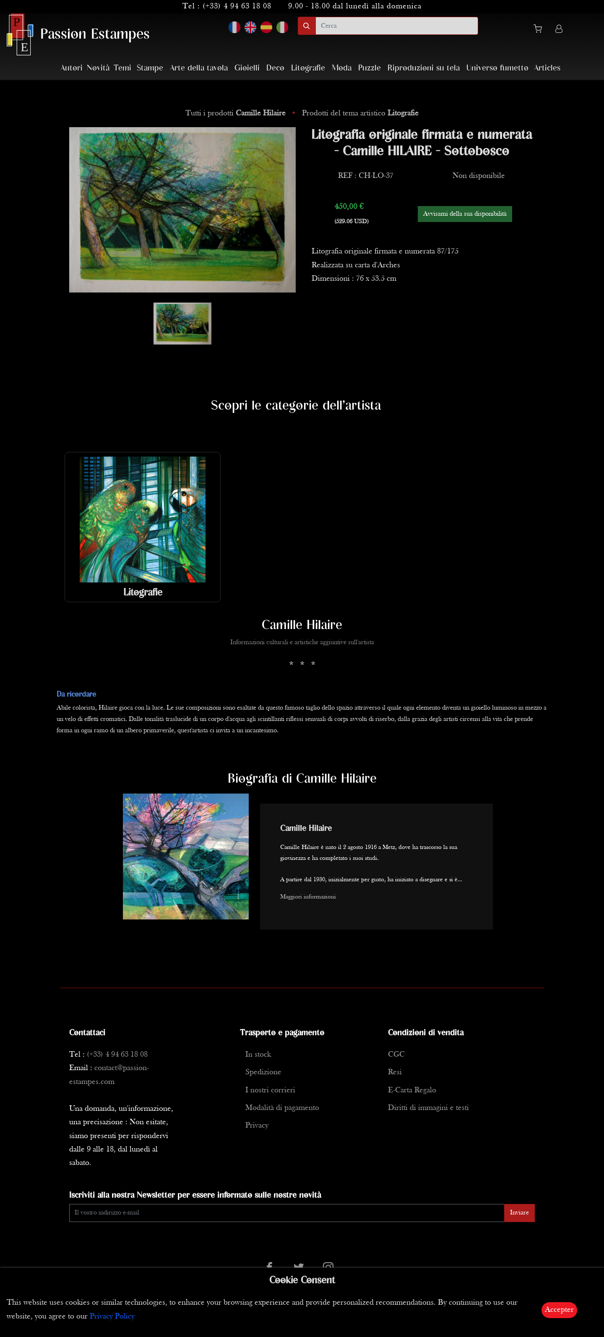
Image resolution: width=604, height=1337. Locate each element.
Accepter (559, 1310)
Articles (547, 68)
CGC (396, 1055)
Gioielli (247, 68)
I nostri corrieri (270, 1090)
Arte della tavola (199, 68)
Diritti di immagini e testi (428, 1108)
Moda (341, 68)
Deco (275, 68)
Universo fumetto (497, 68)
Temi (122, 68)
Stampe (150, 68)
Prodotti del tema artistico (360, 114)
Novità (98, 68)
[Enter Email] (287, 1213)
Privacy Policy (112, 1317)
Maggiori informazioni (308, 897)
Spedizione (263, 1072)
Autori (71, 68)
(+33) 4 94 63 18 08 (237, 6)
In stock (258, 1055)
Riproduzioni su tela (424, 68)
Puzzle (369, 68)
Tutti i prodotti (236, 114)
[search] (396, 26)
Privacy (256, 1126)
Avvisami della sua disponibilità (465, 214)
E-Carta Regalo (412, 1090)
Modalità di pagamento (282, 1108)
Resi (395, 1072)
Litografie (308, 68)
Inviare (519, 1212)
